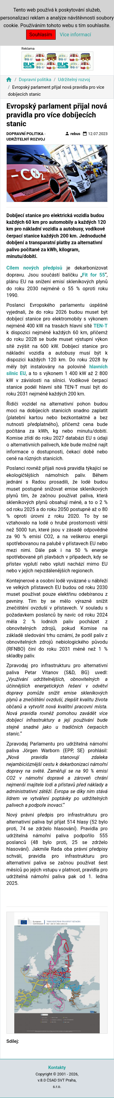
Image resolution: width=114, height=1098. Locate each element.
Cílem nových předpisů (34, 268)
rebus (73, 133)
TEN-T (101, 326)
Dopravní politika (35, 79)
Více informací (75, 35)
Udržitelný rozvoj (74, 79)
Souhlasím (40, 35)
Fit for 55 (93, 275)
